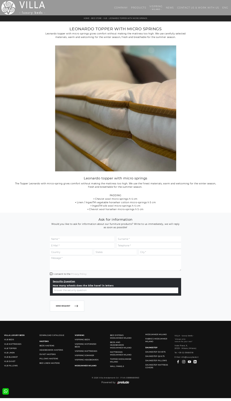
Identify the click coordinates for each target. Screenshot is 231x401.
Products (138, 7)
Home (86, 18)
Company (121, 7)
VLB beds (9, 348)
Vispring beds (82, 348)
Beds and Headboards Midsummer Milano (121, 353)
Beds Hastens (46, 354)
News (170, 7)
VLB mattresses (12, 352)
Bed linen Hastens (49, 371)
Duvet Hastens (47, 362)
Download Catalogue (51, 343)
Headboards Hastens (51, 358)
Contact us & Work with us (198, 7)
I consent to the (69, 289)
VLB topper (10, 356)
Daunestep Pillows (156, 369)
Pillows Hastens (48, 367)
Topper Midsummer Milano (120, 368)
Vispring (156, 8)
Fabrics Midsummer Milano (156, 348)
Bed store (96, 18)
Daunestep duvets (155, 360)
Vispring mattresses (86, 359)
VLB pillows (11, 374)
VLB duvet (9, 369)
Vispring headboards (87, 368)
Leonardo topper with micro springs (128, 18)
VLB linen (9, 361)
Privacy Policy (78, 289)
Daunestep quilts (155, 364)
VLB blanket (11, 365)
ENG (225, 7)
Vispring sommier (84, 363)
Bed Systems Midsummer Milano (121, 344)
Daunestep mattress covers (156, 374)
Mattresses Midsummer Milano (121, 361)
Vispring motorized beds (85, 353)
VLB (105, 18)
